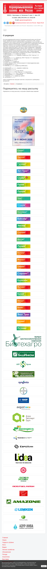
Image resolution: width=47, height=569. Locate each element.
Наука (4, 540)
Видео (4, 547)
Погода (4, 554)
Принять (44, 566)
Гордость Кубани (8, 542)
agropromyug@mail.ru (25, 20)
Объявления (6, 552)
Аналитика (6, 557)
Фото (4, 545)
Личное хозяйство (8, 549)
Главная (5, 537)
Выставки (5, 559)
